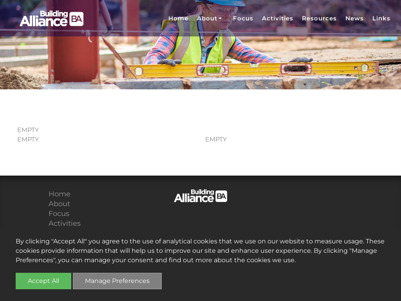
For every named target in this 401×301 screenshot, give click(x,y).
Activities (277, 18)
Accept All (43, 281)
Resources (319, 18)
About (59, 203)
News (354, 18)
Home (178, 18)
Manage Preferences (117, 281)
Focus (243, 18)
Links (381, 18)
